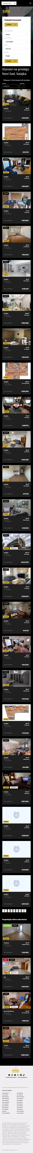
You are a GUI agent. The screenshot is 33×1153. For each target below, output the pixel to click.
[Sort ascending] (21, 86)
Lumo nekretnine (20, 1113)
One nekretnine (20, 1109)
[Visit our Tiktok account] (24, 1075)
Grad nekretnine (5, 1093)
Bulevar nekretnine (20, 1096)
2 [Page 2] (8, 911)
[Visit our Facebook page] (9, 1075)
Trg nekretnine (20, 1107)
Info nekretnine (20, 1095)
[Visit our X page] (18, 1075)
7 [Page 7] (22, 911)
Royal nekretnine (5, 1096)
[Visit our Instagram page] (12, 1075)
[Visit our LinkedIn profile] (21, 1075)
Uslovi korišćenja (22, 1077)
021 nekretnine (5, 1095)
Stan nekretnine (5, 1104)
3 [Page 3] (11, 911)
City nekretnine (20, 1093)
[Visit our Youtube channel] (15, 1075)
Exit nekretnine (20, 1104)
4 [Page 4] (14, 911)
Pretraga (11, 61)
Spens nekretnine (5, 1102)
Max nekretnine (20, 1105)
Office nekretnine (5, 1098)
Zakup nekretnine (20, 1111)
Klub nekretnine (5, 1100)
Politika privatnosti (11, 1077)
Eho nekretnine (20, 1100)
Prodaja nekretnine (6, 1113)
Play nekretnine (5, 1105)
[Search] (14, 3)
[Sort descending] (23, 86)
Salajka (8, 56)
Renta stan (4, 1111)
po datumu (6, 86)
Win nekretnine (20, 1102)
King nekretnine (5, 1107)
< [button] (3, 911)
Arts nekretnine (5, 1109)
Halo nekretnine (20, 1098)
